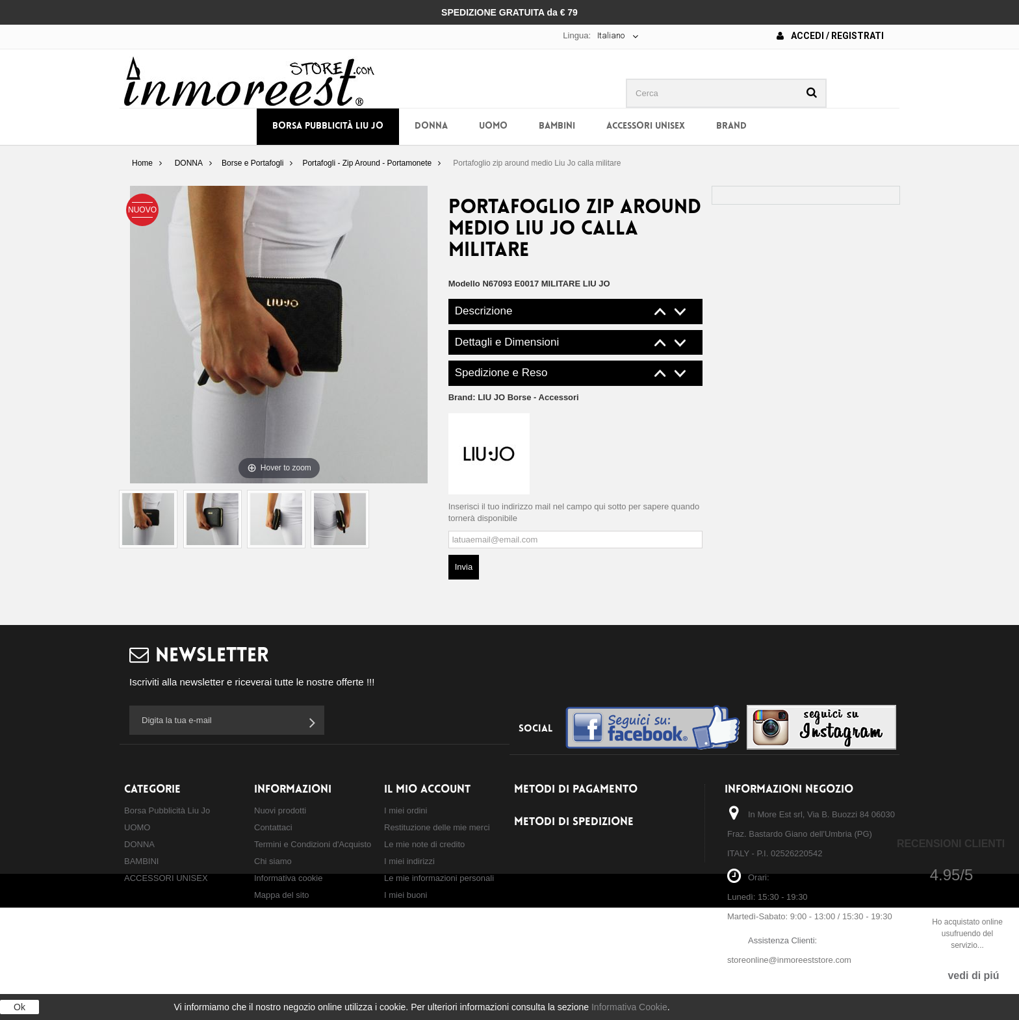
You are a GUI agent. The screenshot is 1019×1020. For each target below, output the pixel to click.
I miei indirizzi (409, 861)
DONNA (431, 126)
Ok (19, 1007)
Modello (464, 283)
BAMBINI (557, 126)
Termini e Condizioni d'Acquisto (312, 844)
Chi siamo (273, 861)
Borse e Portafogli (252, 163)
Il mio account (427, 789)
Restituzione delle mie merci (437, 827)
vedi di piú (973, 975)
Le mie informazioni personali (439, 878)
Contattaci (273, 827)
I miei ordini (405, 810)
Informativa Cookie (629, 1007)
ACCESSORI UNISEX (645, 126)
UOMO (493, 126)
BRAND (731, 126)
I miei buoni (405, 895)
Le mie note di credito (424, 844)
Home (142, 163)
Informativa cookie (288, 878)
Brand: (513, 397)
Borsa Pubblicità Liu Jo (327, 126)
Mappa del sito (281, 895)
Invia (463, 567)
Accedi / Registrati (830, 36)
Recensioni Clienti (951, 843)
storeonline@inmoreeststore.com (789, 960)
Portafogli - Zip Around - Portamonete (367, 163)
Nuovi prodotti (280, 810)
